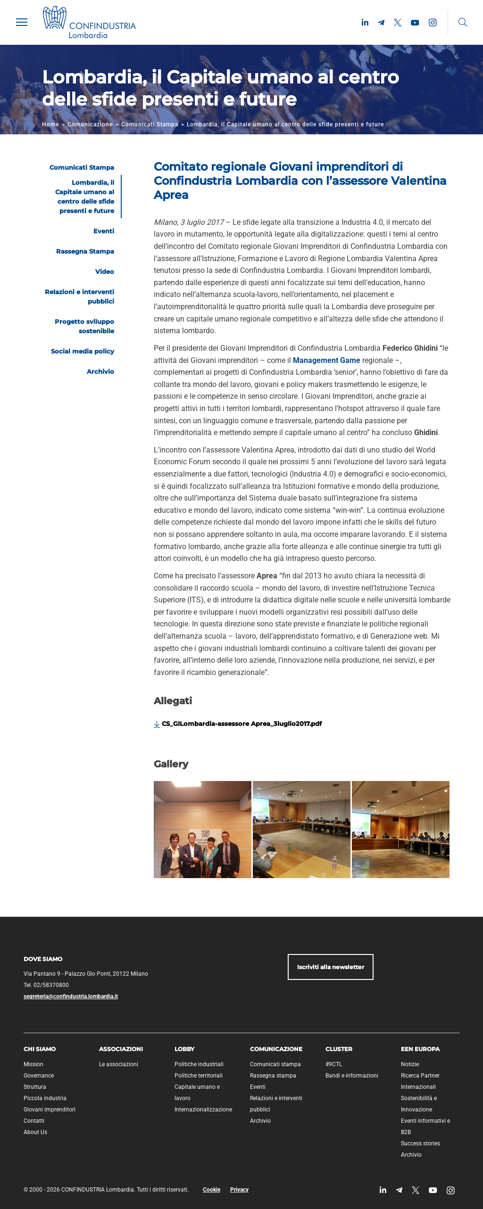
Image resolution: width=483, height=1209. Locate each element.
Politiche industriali (199, 1064)
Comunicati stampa (275, 1064)
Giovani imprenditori (49, 1109)
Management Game (326, 360)
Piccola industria (45, 1098)
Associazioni (121, 1049)
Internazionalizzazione (203, 1109)
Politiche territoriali (199, 1075)
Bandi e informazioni (351, 1075)
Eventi (258, 1087)
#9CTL (333, 1064)
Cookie (211, 1189)
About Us (35, 1132)
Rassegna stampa (273, 1075)
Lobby (184, 1049)
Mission (33, 1064)
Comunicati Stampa (149, 124)
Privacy (239, 1189)
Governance (39, 1075)
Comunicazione (90, 124)
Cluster (338, 1049)
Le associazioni (118, 1064)
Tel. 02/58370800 (46, 985)
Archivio (260, 1121)
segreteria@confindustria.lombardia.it (71, 996)
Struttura (35, 1087)
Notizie (410, 1064)
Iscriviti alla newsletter (330, 966)
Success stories (420, 1143)
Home (50, 124)
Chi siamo (40, 1049)
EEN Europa (420, 1049)
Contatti (34, 1121)
